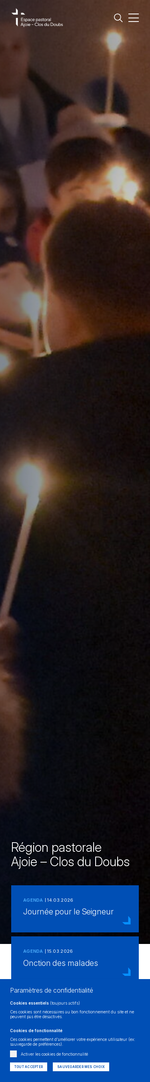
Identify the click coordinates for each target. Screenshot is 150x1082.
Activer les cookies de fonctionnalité (54, 1054)
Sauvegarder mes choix (81, 1067)
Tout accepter (28, 1067)
